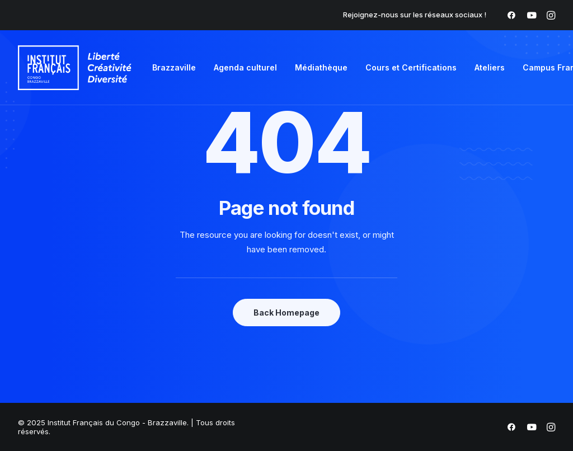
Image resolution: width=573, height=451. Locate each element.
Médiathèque (321, 67)
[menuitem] (511, 15)
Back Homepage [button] (286, 312)
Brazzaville (174, 67)
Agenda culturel (245, 67)
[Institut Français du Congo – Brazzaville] (75, 67)
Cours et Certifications (411, 67)
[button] (511, 15)
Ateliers (490, 67)
